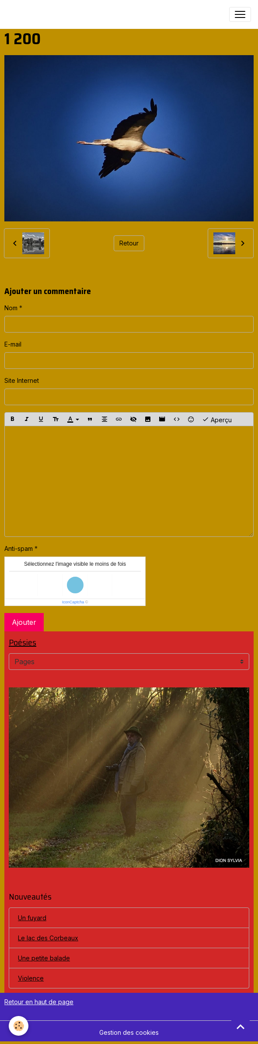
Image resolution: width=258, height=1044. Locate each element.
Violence (31, 978)
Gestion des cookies (129, 1032)
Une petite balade (44, 958)
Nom (10, 308)
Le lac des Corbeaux (48, 938)
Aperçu (217, 419)
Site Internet (21, 380)
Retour (129, 243)
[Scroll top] (240, 1026)
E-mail (12, 344)
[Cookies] (18, 1026)
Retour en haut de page (38, 1001)
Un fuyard (32, 917)
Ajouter (24, 622)
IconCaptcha (73, 602)
